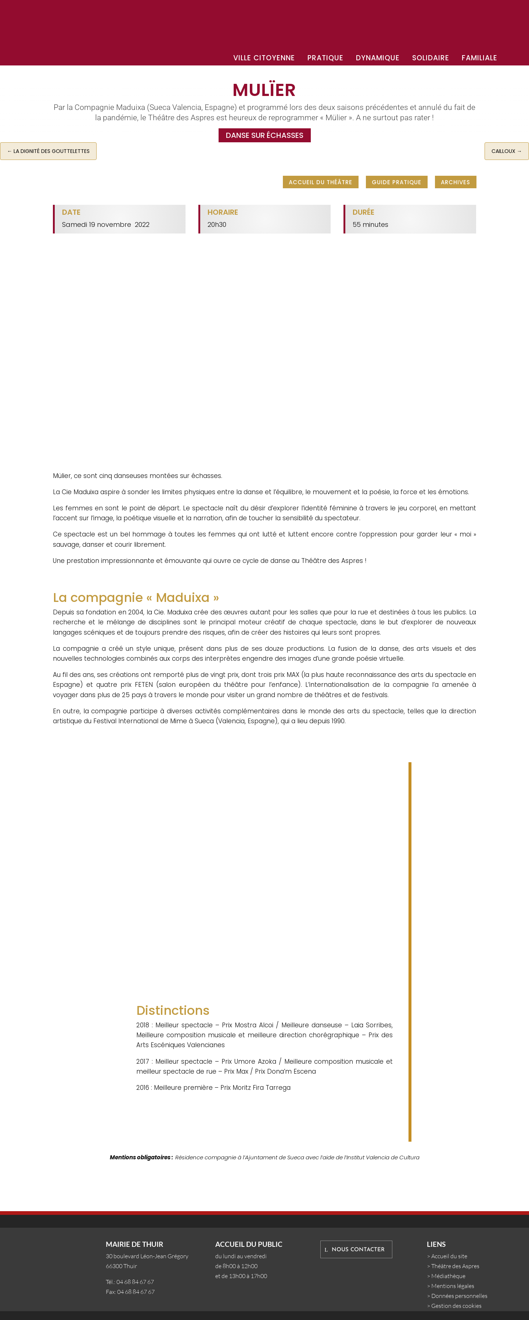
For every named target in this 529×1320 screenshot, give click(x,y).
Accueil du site (449, 1256)
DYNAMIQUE (378, 58)
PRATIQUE (325, 58)
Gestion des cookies (456, 1305)
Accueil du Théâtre (320, 181)
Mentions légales (452, 1285)
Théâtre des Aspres (455, 1266)
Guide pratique (396, 181)
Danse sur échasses (264, 135)
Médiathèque (448, 1276)
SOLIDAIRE (430, 58)
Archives (455, 181)
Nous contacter (358, 1250)
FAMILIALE (479, 58)
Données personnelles (459, 1295)
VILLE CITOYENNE (264, 58)
